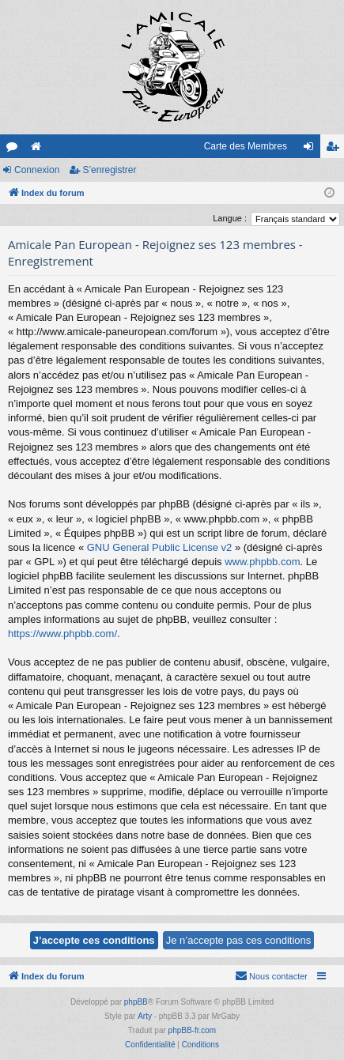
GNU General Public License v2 (159, 547)
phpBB (136, 1002)
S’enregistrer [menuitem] (335, 149)
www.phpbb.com (262, 562)
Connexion (36, 169)
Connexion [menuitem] (312, 149)
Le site (38, 149)
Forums (15, 149)
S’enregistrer (109, 169)
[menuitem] (271, 976)
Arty (145, 1016)
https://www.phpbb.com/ (62, 633)
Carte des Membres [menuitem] (245, 146)
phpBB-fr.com (192, 1030)
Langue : (230, 218)
